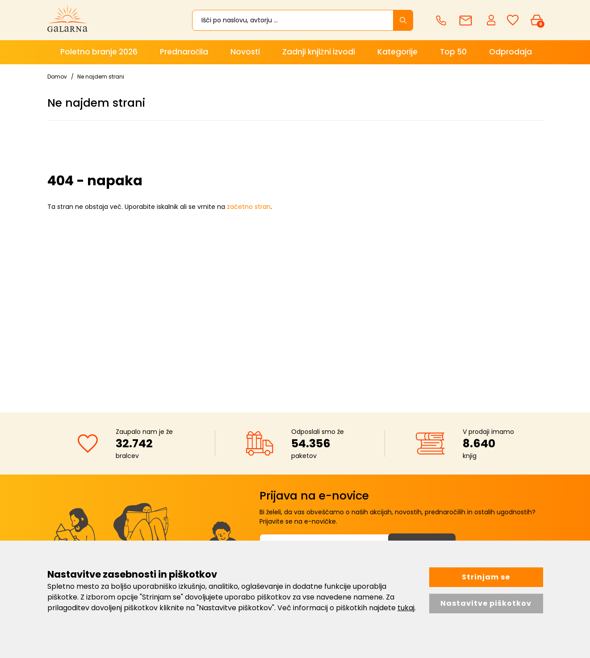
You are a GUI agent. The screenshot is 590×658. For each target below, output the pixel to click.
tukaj (406, 608)
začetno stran (249, 206)
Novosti (245, 51)
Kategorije (397, 51)
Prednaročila (184, 51)
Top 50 (453, 51)
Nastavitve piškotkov (485, 603)
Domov (57, 76)
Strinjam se (486, 577)
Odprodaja (510, 51)
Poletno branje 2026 (99, 51)
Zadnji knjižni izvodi (318, 51)
